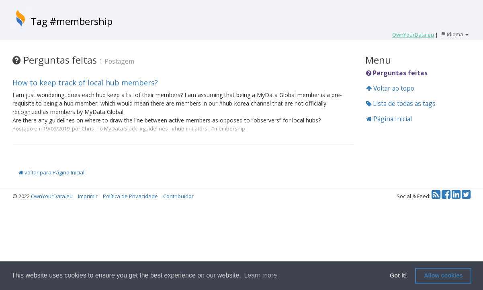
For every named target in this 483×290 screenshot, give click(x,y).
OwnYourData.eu (52, 196)
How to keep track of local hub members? (85, 82)
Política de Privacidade (130, 196)
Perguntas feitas (397, 72)
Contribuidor (178, 196)
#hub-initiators (189, 128)
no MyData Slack (116, 128)
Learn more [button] (260, 275)
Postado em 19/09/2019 (41, 128)
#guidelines (153, 128)
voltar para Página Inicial (51, 172)
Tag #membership (72, 21)
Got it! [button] (398, 275)
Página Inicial (389, 118)
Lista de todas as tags (401, 103)
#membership (228, 128)
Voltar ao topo (390, 88)
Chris (88, 128)
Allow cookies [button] (443, 275)
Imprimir (88, 196)
